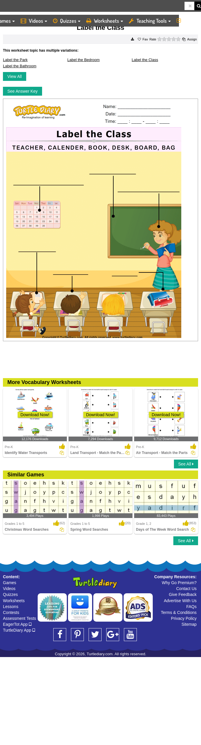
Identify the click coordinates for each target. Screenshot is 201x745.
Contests (11, 612)
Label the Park (15, 60)
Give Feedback (183, 594)
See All (186, 464)
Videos (34, 20)
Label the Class (145, 60)
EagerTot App (17, 624)
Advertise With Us (180, 600)
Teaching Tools (150, 20)
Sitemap (189, 624)
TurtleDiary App (19, 630)
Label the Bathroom (19, 66)
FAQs (191, 606)
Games (9, 582)
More (187, 20)
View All (14, 76)
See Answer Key (22, 91)
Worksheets (104, 20)
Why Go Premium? (179, 582)
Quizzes (66, 20)
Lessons (10, 606)
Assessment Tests (19, 618)
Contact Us (186, 588)
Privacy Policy (184, 618)
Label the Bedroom (83, 60)
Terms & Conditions (179, 612)
